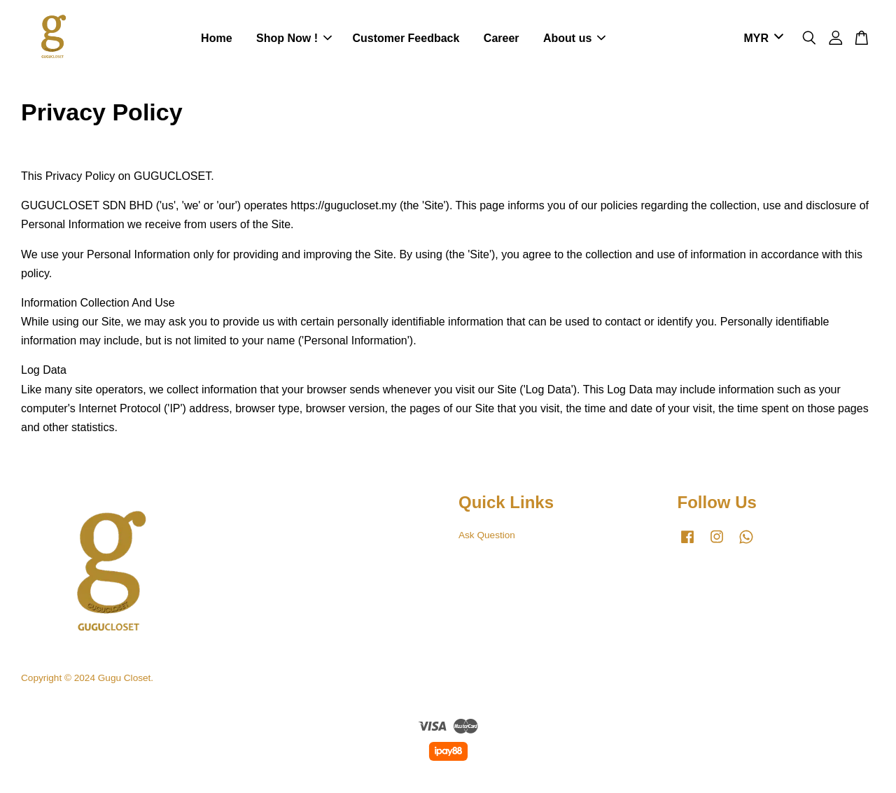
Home (216, 38)
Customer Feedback (405, 38)
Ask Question (486, 535)
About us (574, 38)
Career (501, 38)
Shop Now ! (294, 38)
